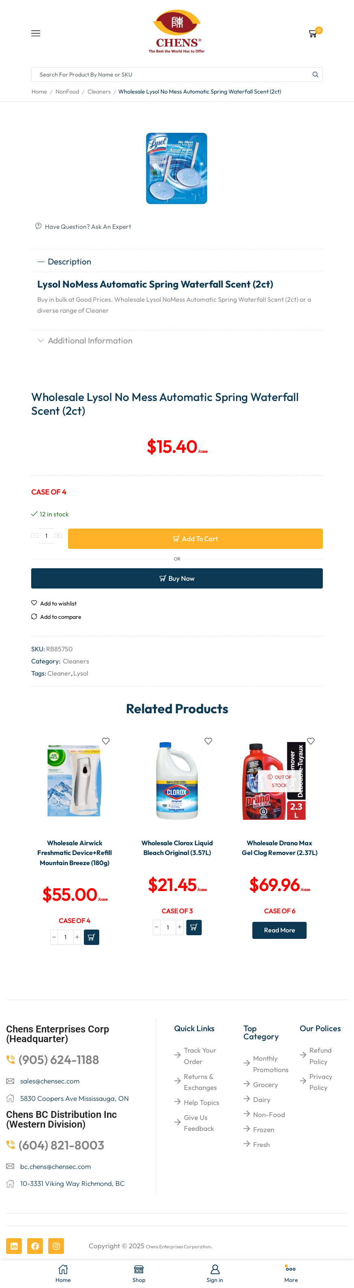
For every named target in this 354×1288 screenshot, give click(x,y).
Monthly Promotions (270, 1087)
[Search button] (315, 74)
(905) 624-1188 (59, 1083)
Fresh (261, 1168)
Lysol (80, 673)
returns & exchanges (200, 1105)
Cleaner (59, 673)
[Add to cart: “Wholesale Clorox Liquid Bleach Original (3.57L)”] (194, 939)
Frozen (263, 1153)
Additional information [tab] (84, 341)
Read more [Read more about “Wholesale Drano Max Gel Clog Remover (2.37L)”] (279, 942)
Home (39, 91)
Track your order (200, 1079)
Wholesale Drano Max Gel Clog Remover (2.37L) (279, 853)
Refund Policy (320, 1079)
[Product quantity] (46, 538)
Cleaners (99, 91)
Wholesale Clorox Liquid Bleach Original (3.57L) (177, 853)
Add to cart (200, 538)
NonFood (67, 91)
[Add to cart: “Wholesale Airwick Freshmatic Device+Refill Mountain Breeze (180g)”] (91, 960)
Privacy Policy (321, 1105)
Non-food (269, 1138)
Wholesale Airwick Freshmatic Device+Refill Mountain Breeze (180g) (75, 864)
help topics (201, 1126)
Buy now (181, 578)
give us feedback (199, 1146)
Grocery (265, 1107)
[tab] (177, 262)
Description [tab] (64, 262)
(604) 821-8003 (61, 1168)
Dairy (262, 1122)
